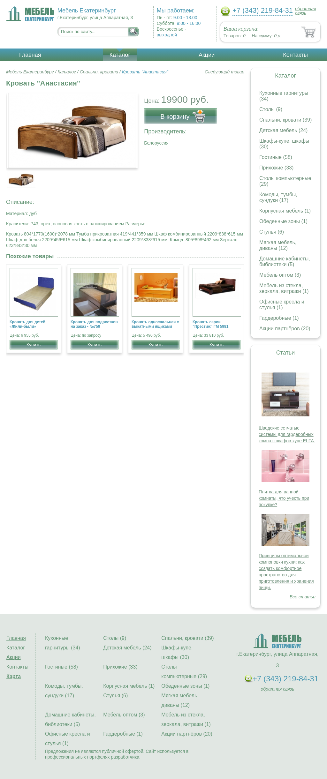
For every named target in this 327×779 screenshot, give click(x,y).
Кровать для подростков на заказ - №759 (94, 324)
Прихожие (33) (276, 167)
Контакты (295, 55)
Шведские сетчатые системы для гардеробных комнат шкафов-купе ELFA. (287, 434)
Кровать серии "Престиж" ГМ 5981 (210, 324)
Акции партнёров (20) (284, 328)
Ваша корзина (240, 29)
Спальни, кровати (99, 71)
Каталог (120, 55)
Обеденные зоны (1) (283, 221)
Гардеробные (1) (279, 318)
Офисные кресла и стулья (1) (281, 304)
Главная (30, 55)
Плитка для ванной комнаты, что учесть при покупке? (284, 498)
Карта (13, 676)
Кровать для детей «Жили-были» (27, 324)
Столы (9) (270, 109)
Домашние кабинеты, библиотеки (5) (284, 261)
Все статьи (303, 596)
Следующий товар (224, 71)
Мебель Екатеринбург (30, 71)
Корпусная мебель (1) (285, 210)
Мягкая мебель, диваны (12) (277, 245)
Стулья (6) (271, 232)
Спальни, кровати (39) (285, 120)
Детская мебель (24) (283, 130)
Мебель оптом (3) (280, 275)
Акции (207, 55)
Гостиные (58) (275, 157)
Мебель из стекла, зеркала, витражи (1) (284, 288)
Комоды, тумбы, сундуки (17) (278, 197)
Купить (34, 344)
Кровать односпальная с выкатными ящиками (155, 324)
